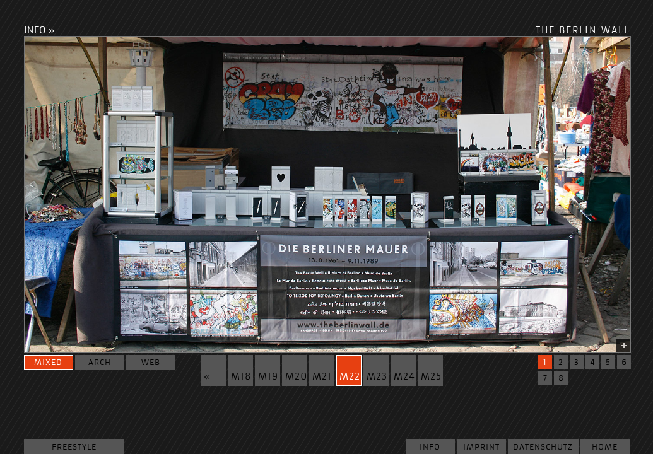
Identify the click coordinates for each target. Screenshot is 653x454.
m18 (241, 376)
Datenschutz (543, 446)
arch (99, 362)
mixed (48, 362)
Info (430, 446)
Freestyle (74, 446)
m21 (322, 376)
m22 (349, 376)
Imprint (481, 446)
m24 (404, 376)
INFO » (39, 30)
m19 (268, 376)
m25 (431, 376)
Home (605, 446)
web (150, 362)
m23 (377, 376)
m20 (296, 376)
